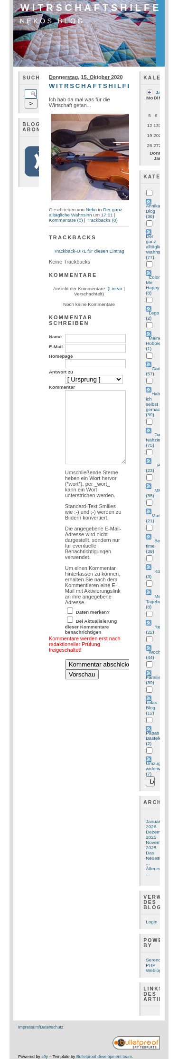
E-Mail (56, 346)
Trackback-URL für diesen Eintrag (89, 251)
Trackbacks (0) (102, 220)
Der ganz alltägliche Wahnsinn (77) (156, 247)
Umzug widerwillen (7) (157, 768)
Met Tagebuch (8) (156, 601)
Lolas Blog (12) (151, 708)
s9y (44, 1056)
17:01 (107, 214)
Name (55, 336)
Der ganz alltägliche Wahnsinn (85, 212)
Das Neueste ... (154, 858)
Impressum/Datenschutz (40, 1027)
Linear (115, 288)
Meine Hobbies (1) (154, 343)
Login (151, 921)
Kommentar (62, 387)
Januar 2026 (153, 824)
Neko (91, 209)
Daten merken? (93, 626)
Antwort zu (61, 371)
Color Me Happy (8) (153, 285)
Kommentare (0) (66, 220)
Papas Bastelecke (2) (157, 738)
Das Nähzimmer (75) (158, 440)
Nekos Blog (52, 21)
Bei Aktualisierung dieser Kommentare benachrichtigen (91, 641)
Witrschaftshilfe (90, 7)
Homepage (61, 356)
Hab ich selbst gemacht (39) (155, 404)
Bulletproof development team (104, 1056)
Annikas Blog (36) (154, 211)
